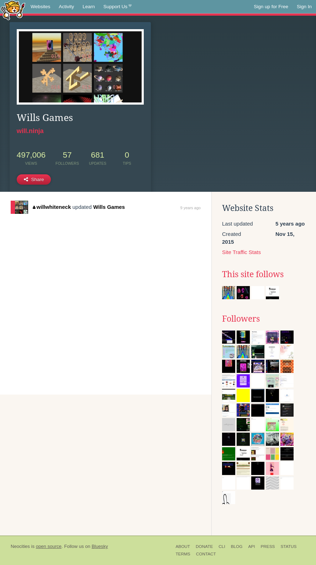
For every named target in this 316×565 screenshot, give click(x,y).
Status (288, 546)
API (251, 546)
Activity (66, 6)
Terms (182, 553)
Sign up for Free (271, 6)
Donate (204, 546)
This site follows (253, 274)
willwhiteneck (52, 207)
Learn (89, 6)
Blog (237, 546)
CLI (221, 546)
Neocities (20, 546)
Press (267, 546)
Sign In (304, 6)
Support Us (118, 7)
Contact (206, 553)
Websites (40, 6)
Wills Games (109, 207)
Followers (241, 318)
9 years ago (190, 208)
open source (49, 546)
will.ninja (30, 130)
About (182, 546)
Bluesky (99, 546)
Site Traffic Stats (241, 252)
